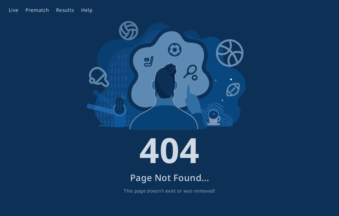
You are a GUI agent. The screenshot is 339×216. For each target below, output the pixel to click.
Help (87, 10)
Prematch (37, 10)
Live (13, 10)
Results (65, 10)
